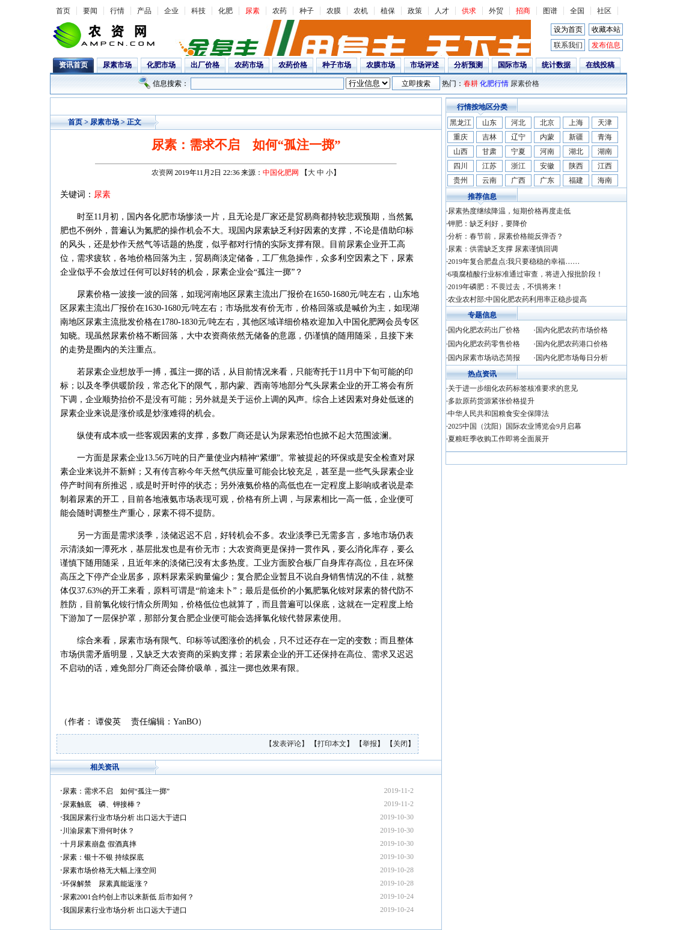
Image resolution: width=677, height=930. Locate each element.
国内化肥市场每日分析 (572, 357)
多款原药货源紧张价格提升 (491, 401)
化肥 (225, 11)
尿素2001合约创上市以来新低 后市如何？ (128, 897)
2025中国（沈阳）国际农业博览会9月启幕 (514, 426)
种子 (306, 11)
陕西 (576, 166)
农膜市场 (380, 65)
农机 (361, 11)
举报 (370, 743)
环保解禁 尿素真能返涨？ (106, 884)
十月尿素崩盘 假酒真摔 (99, 844)
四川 (460, 166)
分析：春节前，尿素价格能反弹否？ (505, 236)
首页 (63, 11)
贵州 (460, 180)
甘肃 (489, 151)
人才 (442, 11)
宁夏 (518, 151)
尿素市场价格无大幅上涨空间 (109, 870)
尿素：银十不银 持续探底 (103, 857)
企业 (171, 11)
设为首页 (568, 29)
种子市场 (336, 65)
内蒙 (547, 137)
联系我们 (568, 45)
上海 (576, 122)
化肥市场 (161, 65)
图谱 (550, 11)
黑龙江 (460, 122)
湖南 (605, 151)
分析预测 (468, 65)
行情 (117, 11)
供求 (469, 11)
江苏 (489, 166)
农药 (279, 11)
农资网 (162, 172)
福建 (576, 180)
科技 (198, 11)
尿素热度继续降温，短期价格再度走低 (509, 211)
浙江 (518, 166)
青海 (605, 137)
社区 (604, 11)
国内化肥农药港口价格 (572, 344)
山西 (460, 151)
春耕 (471, 83)
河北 (518, 122)
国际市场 (512, 65)
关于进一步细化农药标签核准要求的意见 (513, 388)
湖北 (576, 151)
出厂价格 (205, 65)
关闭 (400, 743)
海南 (605, 180)
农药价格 (292, 65)
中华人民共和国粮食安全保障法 (498, 413)
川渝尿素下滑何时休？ (99, 831)
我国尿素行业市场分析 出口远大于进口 (125, 817)
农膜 (333, 11)
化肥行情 (494, 83)
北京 (547, 122)
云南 (489, 180)
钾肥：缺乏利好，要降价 (487, 223)
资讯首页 (73, 65)
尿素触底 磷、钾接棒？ (102, 804)
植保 (388, 11)
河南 (547, 151)
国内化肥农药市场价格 (572, 330)
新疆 (576, 137)
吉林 (489, 137)
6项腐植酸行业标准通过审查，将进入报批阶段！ (525, 274)
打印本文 (331, 743)
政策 (415, 11)
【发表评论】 (287, 743)
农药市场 (248, 65)
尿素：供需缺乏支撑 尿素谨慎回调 (503, 249)
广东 (547, 180)
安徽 (547, 166)
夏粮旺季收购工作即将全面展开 (498, 439)
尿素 (252, 11)
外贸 (496, 11)
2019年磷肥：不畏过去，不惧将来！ (505, 287)
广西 (518, 180)
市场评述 (424, 65)
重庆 (460, 137)
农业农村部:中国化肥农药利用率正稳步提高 (517, 299)
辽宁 (518, 137)
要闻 (90, 11)
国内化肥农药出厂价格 (484, 330)
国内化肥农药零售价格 (484, 344)
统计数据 (556, 65)
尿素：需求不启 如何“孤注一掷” (116, 791)
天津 (605, 122)
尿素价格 (524, 83)
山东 (489, 122)
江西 (605, 166)
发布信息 (606, 45)
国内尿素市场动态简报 (484, 357)
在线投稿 (600, 65)
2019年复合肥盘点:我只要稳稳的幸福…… (514, 261)
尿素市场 (117, 65)
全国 (577, 11)
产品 (144, 11)
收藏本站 (606, 29)
